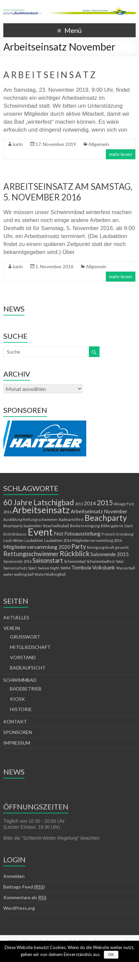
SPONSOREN (17, 732)
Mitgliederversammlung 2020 (36, 547)
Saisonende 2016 (17, 561)
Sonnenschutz (15, 568)
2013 (79, 504)
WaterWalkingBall (50, 574)
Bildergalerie (112, 526)
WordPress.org (19, 908)
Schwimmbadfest (101, 561)
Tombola (81, 567)
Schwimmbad (75, 561)
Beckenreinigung (85, 526)
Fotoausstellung (82, 534)
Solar (120, 561)
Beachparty (106, 518)
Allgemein (99, 144)
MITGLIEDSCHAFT (30, 647)
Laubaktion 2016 (57, 540)
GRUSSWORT (25, 637)
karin (18, 144)
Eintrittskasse (15, 534)
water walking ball (18, 574)
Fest (58, 534)
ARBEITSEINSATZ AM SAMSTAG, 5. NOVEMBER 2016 (67, 191)
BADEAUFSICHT (27, 667)
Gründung (124, 534)
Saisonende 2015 (110, 554)
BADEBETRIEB (25, 688)
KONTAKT (15, 721)
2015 (105, 503)
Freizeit (108, 534)
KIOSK (17, 699)
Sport (32, 568)
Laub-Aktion (13, 540)
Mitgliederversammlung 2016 (97, 540)
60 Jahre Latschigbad (38, 502)
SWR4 (65, 568)
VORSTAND (23, 657)
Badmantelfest (71, 519)
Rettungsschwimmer (31, 553)
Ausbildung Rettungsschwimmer (30, 519)
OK (111, 954)
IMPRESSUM (16, 743)
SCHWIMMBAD (19, 680)
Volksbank (103, 567)
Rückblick (75, 553)
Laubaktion (34, 540)
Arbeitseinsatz (41, 509)
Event (40, 532)
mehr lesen (120, 154)
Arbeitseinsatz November (99, 511)
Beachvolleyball (56, 526)
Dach (128, 526)
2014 (90, 503)
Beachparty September (22, 526)
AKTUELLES (16, 617)
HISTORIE (21, 709)
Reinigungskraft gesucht (108, 547)
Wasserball (125, 568)
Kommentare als (24, 898)
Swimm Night (48, 568)
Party (78, 546)
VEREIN (11, 628)
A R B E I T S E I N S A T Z (49, 74)
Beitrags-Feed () (24, 887)
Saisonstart (48, 560)
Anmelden (14, 876)
